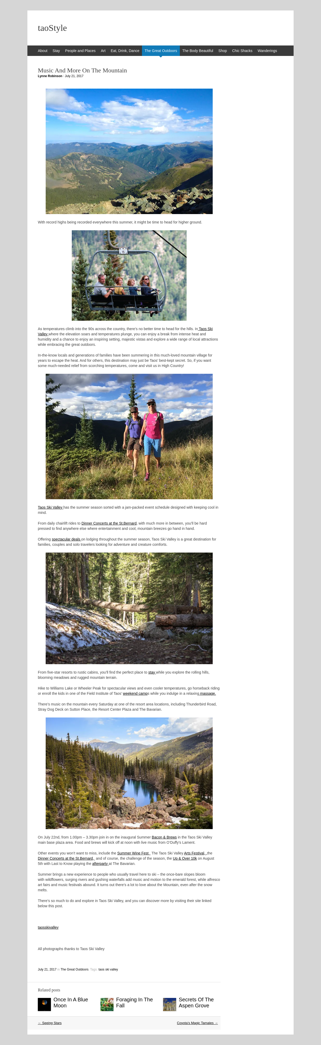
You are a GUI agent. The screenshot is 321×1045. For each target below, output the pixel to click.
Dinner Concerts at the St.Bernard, (66, 858)
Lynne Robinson (50, 76)
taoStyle (52, 28)
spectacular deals (66, 539)
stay (152, 672)
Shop (222, 51)
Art (103, 51)
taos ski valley (108, 969)
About (42, 51)
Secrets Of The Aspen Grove (196, 1002)
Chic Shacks (242, 51)
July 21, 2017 (74, 76)
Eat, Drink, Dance (125, 51)
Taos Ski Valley (50, 507)
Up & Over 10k (185, 858)
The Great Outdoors (161, 51)
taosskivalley (48, 927)
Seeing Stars (50, 1023)
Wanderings (267, 51)
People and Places (80, 51)
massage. (207, 693)
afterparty (100, 864)
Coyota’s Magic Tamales (197, 1023)
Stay (56, 51)
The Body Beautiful (197, 51)
